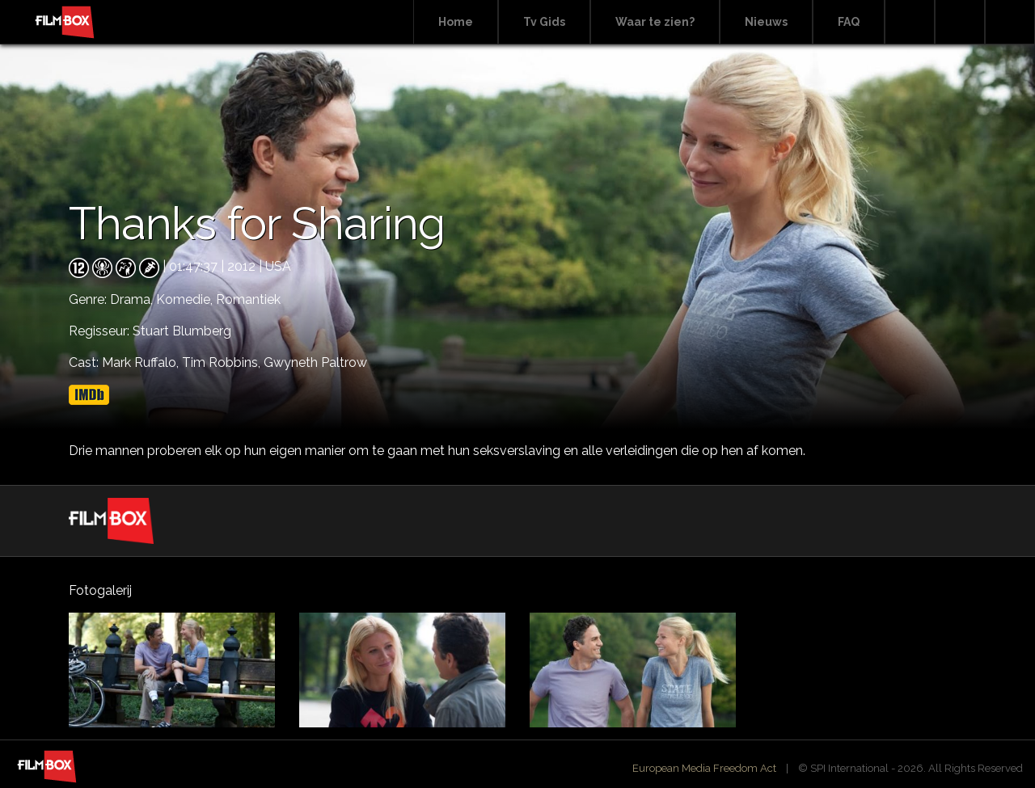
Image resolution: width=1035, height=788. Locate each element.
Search (910, 22)
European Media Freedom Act (704, 768)
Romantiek (248, 299)
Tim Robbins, (223, 362)
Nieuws (766, 21)
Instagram (1010, 22)
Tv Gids (544, 21)
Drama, (133, 299)
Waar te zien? (655, 21)
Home (455, 21)
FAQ (849, 21)
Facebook (960, 22)
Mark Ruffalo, (142, 362)
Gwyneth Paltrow (315, 362)
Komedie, (186, 299)
